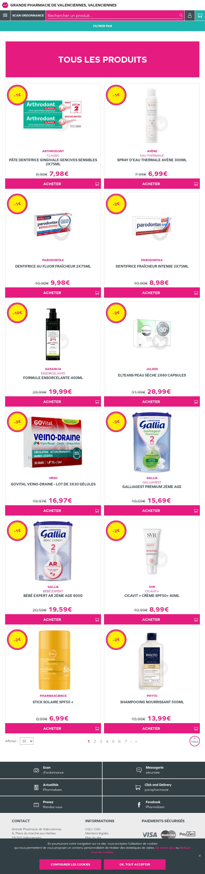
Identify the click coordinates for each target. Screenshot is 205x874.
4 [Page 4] (107, 741)
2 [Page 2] (94, 741)
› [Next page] (131, 741)
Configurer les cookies (70, 864)
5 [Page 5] (113, 741)
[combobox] (114, 15)
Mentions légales (96, 833)
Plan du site (93, 837)
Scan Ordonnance (28, 15)
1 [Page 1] (88, 741)
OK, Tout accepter (134, 864)
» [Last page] (136, 741)
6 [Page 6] (119, 741)
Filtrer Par (102, 26)
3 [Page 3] (101, 741)
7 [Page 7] (125, 741)
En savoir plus (165, 848)
